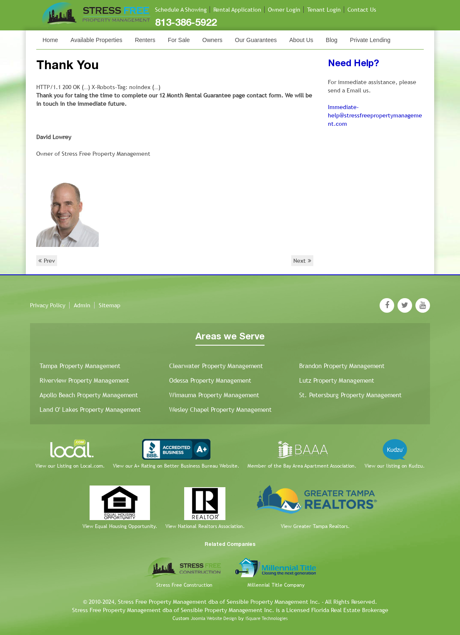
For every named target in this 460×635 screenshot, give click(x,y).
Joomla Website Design (214, 618)
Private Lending (370, 40)
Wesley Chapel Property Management (220, 409)
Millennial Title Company (276, 585)
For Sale (179, 40)
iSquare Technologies (266, 618)
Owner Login (284, 9)
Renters (145, 40)
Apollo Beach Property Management (89, 394)
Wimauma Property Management (214, 394)
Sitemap (109, 305)
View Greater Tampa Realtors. (315, 526)
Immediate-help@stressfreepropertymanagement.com (375, 115)
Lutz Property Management (336, 380)
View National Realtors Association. (205, 526)
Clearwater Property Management (216, 365)
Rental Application (237, 9)
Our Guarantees (256, 40)
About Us (301, 40)
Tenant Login (324, 9)
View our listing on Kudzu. (395, 466)
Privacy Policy (47, 305)
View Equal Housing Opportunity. (119, 526)
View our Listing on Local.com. (70, 466)
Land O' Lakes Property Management (90, 409)
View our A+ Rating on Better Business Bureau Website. (176, 466)
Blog (332, 40)
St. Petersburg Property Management (350, 394)
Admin (82, 305)
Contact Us (362, 9)
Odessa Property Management (210, 380)
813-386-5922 (186, 23)
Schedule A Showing (181, 9)
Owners (212, 40)
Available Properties (96, 40)
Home (50, 40)
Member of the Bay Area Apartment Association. (302, 466)
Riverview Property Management (84, 380)
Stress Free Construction (184, 585)
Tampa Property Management (80, 365)
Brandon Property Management (342, 365)
